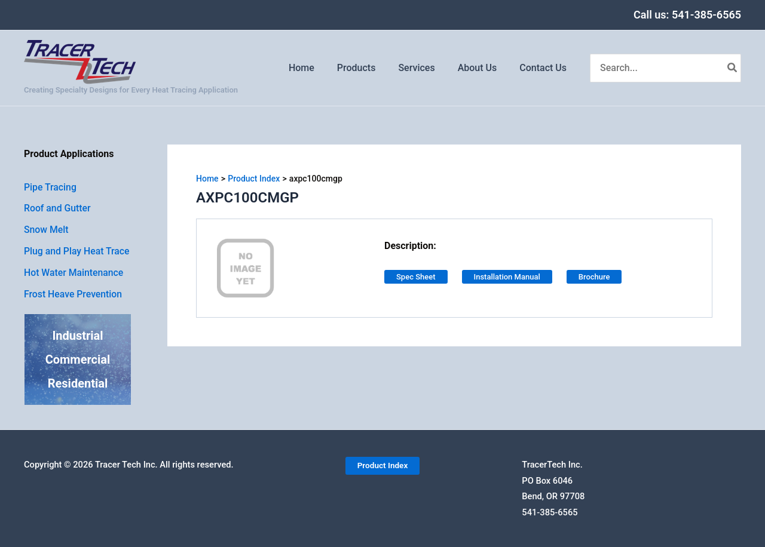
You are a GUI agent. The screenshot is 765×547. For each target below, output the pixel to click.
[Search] (732, 68)
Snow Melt (46, 230)
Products (369, 67)
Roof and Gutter (57, 208)
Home (318, 67)
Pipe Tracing (50, 187)
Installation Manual (507, 276)
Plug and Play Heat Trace (77, 251)
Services (425, 67)
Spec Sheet (416, 276)
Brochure (594, 276)
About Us (483, 67)
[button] (382, 466)
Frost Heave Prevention (73, 294)
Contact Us (544, 67)
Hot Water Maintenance (74, 273)
